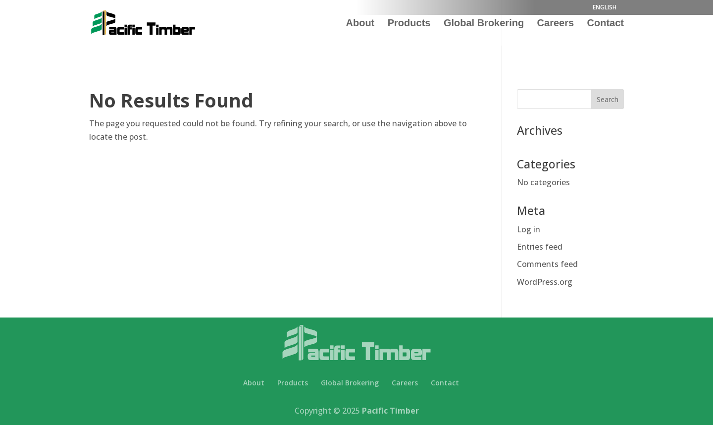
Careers (555, 23)
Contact (605, 23)
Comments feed (547, 264)
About (360, 23)
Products (409, 23)
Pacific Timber (390, 410)
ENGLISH (604, 7)
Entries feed (539, 246)
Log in (528, 229)
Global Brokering (484, 23)
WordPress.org (544, 281)
